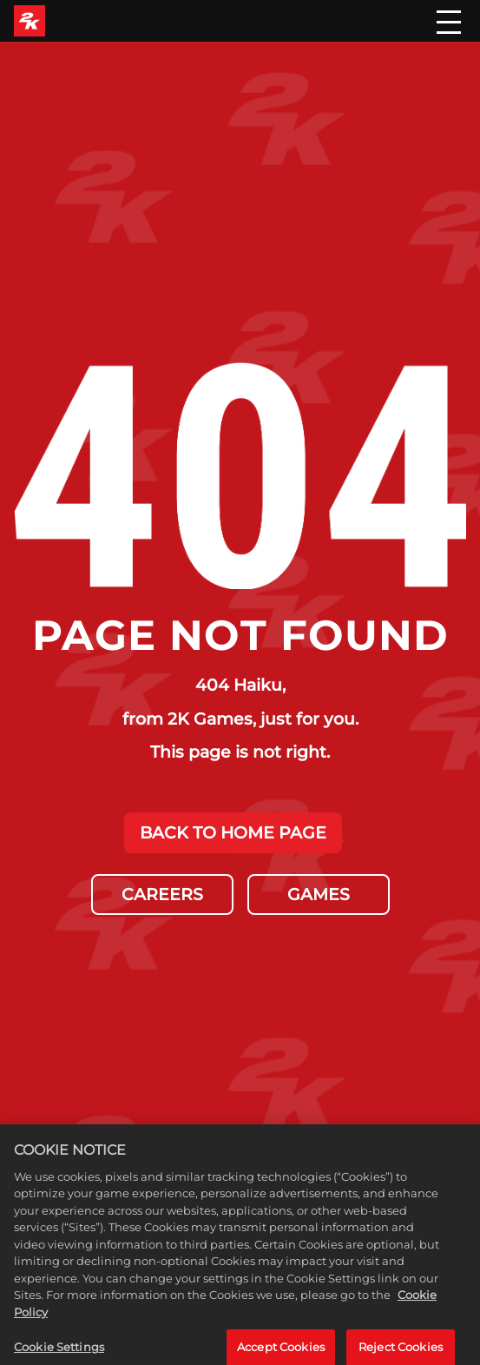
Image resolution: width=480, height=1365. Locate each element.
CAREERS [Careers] (162, 894)
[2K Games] (29, 20)
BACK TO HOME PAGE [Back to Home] (233, 832)
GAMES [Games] (318, 894)
